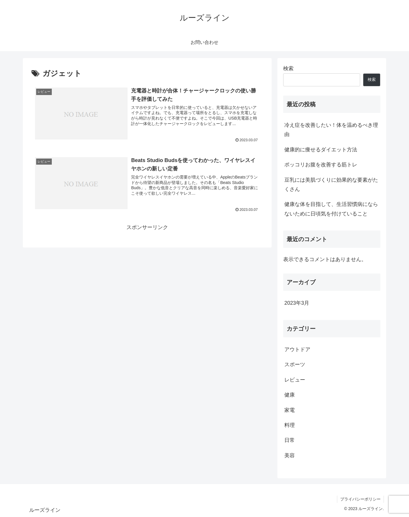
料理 (289, 425)
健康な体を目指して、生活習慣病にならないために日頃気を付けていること (331, 208)
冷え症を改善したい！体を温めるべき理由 (331, 129)
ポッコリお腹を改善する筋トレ (320, 165)
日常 (289, 440)
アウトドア (297, 349)
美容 (289, 455)
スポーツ (294, 364)
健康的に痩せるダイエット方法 (320, 150)
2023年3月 (296, 303)
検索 (288, 68)
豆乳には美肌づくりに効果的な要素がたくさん (331, 184)
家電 (289, 410)
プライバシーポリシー (360, 499)
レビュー (294, 380)
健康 (289, 395)
